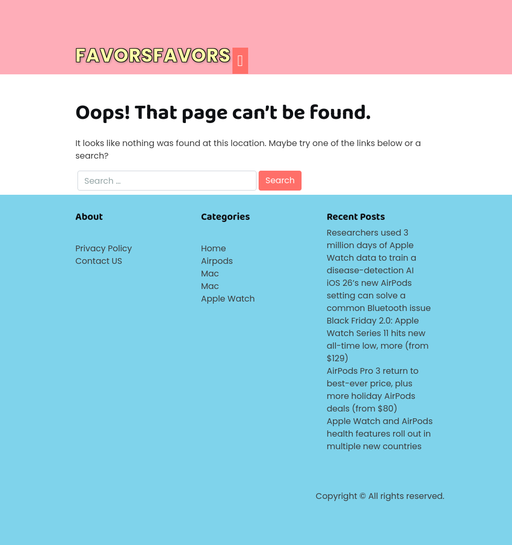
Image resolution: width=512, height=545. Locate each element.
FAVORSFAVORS (153, 55)
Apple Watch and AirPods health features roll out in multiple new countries (380, 433)
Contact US (98, 261)
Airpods (217, 261)
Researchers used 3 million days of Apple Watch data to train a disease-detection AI (371, 251)
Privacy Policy (103, 248)
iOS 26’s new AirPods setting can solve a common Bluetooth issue (379, 295)
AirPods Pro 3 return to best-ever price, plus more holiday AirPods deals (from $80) (373, 390)
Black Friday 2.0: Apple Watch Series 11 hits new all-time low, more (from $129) (378, 339)
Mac (210, 274)
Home (213, 248)
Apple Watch (228, 299)
